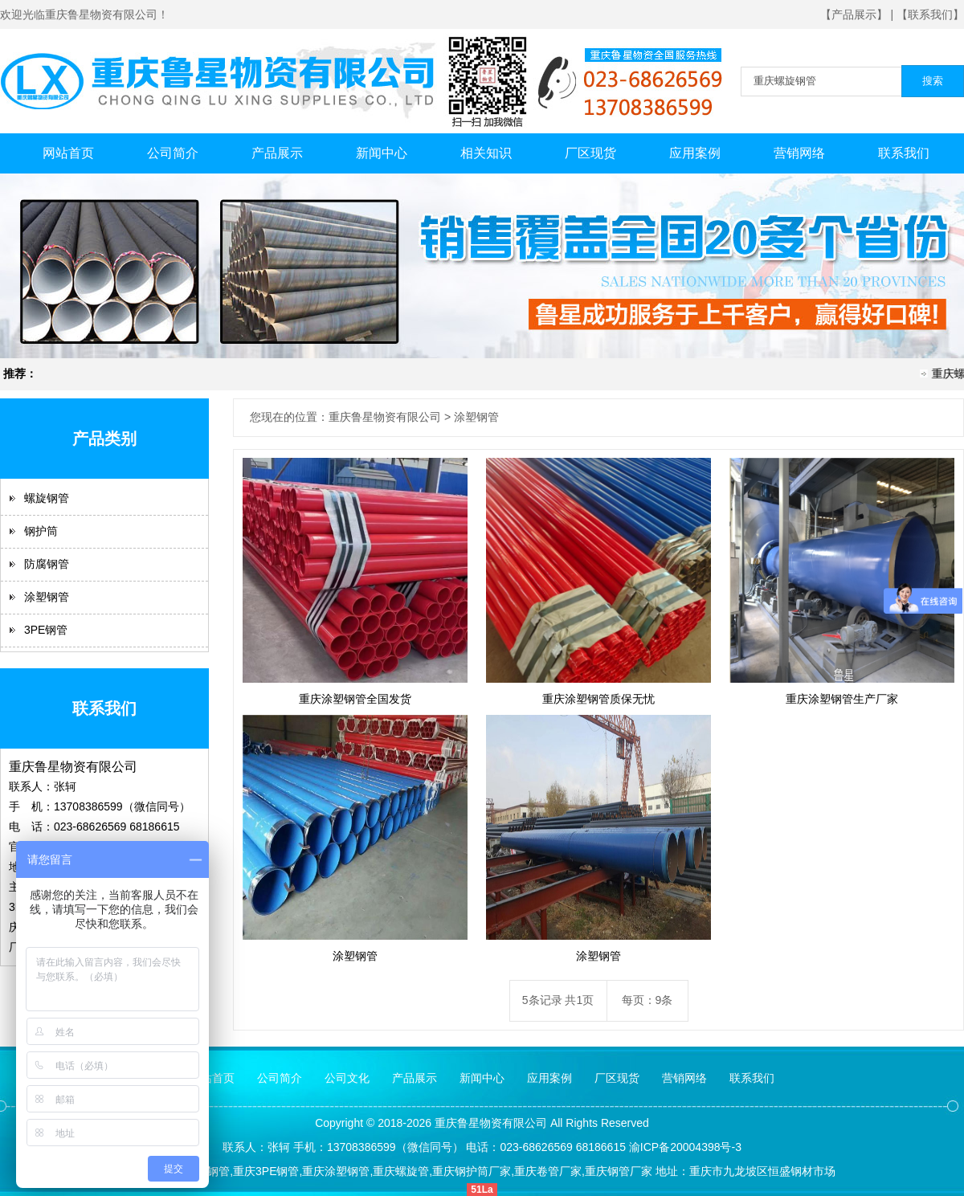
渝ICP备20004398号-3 (685, 1147)
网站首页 (68, 153)
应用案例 (695, 153)
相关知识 (486, 153)
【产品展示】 (854, 14)
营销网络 (799, 153)
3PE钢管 (45, 629)
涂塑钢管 (46, 596)
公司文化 (347, 1078)
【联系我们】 (930, 14)
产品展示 (277, 153)
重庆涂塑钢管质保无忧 (598, 698)
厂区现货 (590, 153)
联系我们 (903, 153)
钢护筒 (41, 531)
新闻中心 (381, 153)
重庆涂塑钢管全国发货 (355, 698)
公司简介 (172, 153)
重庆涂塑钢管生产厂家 (842, 698)
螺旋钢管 (46, 498)
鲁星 (468, 1122)
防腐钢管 (46, 563)
